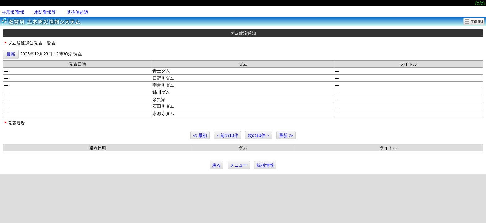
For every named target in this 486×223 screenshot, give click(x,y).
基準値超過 (77, 12)
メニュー (238, 165)
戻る (216, 165)
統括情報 (265, 165)
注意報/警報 (13, 12)
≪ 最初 (200, 135)
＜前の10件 (227, 135)
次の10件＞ (259, 135)
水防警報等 (45, 12)
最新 (11, 54)
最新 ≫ (286, 135)
